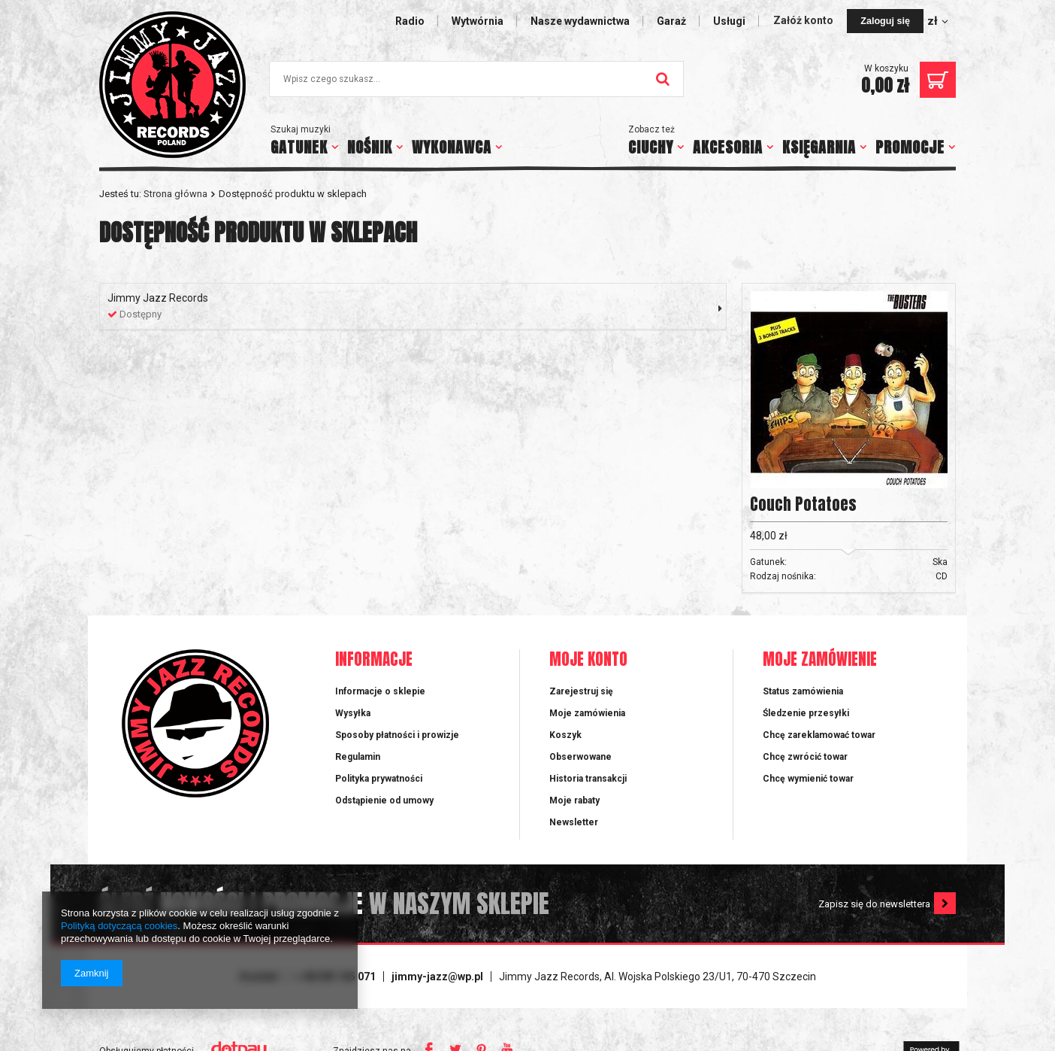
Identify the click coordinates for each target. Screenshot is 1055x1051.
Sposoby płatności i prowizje (397, 735)
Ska (940, 562)
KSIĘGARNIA (819, 147)
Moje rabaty (574, 800)
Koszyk (565, 735)
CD (942, 576)
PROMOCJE (910, 147)
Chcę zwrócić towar (805, 756)
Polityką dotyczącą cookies (119, 925)
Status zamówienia (803, 691)
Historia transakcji (588, 778)
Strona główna (175, 193)
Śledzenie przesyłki (806, 713)
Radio (410, 21)
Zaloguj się (885, 21)
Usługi (729, 21)
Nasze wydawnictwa (580, 21)
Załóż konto (804, 20)
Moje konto (588, 660)
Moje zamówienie (820, 660)
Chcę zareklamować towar (819, 735)
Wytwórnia (477, 21)
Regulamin (357, 756)
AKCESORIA (728, 147)
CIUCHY (650, 147)
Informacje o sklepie (380, 691)
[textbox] (476, 79)
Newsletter (573, 822)
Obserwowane (580, 756)
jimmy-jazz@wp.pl (437, 977)
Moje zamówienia (587, 713)
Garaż (671, 21)
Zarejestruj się (581, 691)
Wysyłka (352, 713)
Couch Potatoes (803, 504)
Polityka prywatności (378, 778)
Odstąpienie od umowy (384, 800)
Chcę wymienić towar (808, 778)
